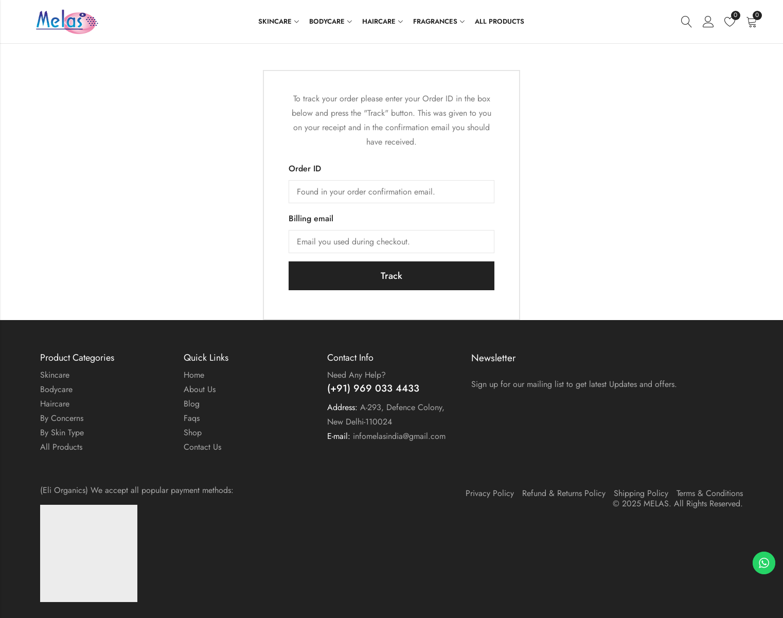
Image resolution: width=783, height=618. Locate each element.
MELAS (656, 503)
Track (391, 275)
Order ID (305, 168)
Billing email (311, 218)
